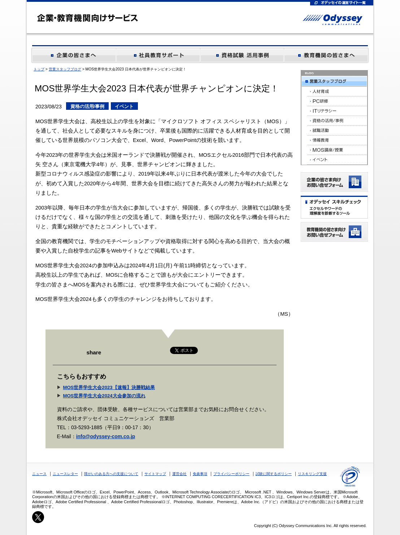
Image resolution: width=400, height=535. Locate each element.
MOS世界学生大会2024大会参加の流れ (104, 395)
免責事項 (200, 474)
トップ (39, 69)
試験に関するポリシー (274, 474)
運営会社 (179, 474)
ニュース (39, 474)
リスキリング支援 (312, 474)
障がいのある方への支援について (111, 474)
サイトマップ (155, 474)
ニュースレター (65, 474)
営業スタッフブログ (65, 69)
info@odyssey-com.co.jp (105, 436)
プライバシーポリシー (231, 474)
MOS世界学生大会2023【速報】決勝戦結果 (109, 387)
